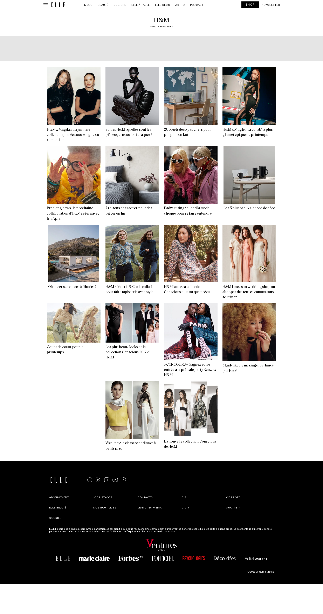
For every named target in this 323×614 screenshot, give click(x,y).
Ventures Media (150, 507)
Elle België (57, 507)
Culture (120, 5)
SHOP (250, 4)
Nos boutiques (104, 507)
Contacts (145, 497)
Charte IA (233, 507)
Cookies (55, 518)
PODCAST (196, 5)
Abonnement (59, 497)
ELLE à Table (140, 5)
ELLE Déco (162, 5)
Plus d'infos (183, 531)
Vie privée (233, 497)
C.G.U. (186, 497)
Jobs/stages (102, 497)
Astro (180, 5)
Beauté (103, 5)
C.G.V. (186, 507)
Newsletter (271, 5)
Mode (88, 5)
